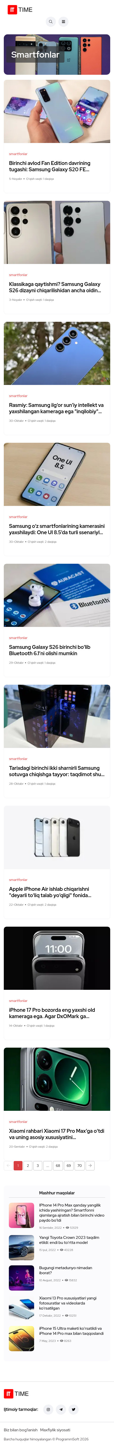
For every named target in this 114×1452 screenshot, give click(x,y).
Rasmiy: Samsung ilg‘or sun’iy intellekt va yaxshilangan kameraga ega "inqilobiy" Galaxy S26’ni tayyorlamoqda (56, 411)
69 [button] (69, 1165)
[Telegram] (61, 1410)
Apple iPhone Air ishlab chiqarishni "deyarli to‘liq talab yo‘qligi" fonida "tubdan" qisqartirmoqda (49, 895)
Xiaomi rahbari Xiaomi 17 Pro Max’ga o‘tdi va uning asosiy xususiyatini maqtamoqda (56, 1137)
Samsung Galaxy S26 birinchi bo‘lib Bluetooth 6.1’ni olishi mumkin (49, 650)
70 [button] (79, 1165)
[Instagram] (48, 1410)
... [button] (47, 1165)
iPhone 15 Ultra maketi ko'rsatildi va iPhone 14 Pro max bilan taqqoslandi (71, 1331)
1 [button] (17, 1165)
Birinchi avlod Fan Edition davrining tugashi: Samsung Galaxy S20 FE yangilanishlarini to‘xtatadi (49, 169)
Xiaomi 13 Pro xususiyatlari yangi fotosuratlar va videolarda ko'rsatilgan (68, 1303)
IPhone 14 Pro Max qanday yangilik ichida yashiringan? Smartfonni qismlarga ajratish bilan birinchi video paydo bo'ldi (71, 1212)
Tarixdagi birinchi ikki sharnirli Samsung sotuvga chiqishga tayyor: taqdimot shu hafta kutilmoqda (55, 774)
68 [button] (58, 1165)
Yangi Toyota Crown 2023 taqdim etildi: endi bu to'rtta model (69, 1240)
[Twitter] (74, 1410)
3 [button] (38, 1165)
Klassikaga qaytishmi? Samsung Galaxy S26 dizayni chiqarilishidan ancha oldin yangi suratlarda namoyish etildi (54, 290)
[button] (8, 1165)
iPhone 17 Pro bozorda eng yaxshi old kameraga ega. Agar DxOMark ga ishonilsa (52, 1016)
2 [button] (28, 1165)
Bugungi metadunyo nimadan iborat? (65, 1270)
